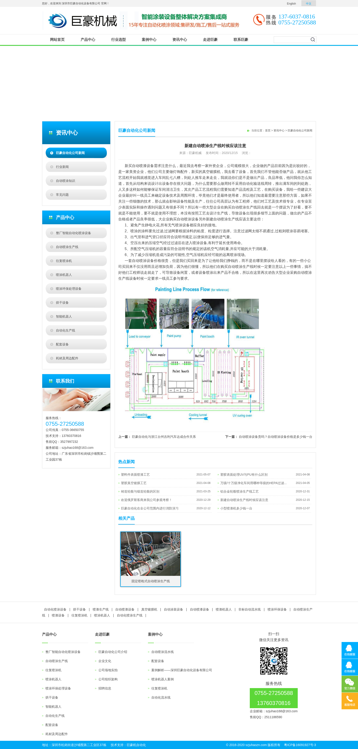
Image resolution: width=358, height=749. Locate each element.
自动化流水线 (161, 697)
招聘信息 (104, 688)
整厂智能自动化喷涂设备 (73, 233)
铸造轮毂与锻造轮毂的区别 (140, 491)
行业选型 (118, 40)
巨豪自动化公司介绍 (112, 652)
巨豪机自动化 (136, 745)
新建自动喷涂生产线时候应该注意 (244, 500)
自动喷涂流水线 (162, 652)
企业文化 (104, 661)
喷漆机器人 (224, 609)
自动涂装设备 (173, 609)
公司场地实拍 (108, 670)
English (291, 3)
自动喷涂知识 (65, 181)
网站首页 (57, 40)
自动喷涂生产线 (67, 247)
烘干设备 (62, 302)
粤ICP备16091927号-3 (300, 745)
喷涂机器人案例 (162, 679)
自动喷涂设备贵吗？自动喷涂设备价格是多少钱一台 (275, 436)
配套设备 (62, 344)
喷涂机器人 (64, 275)
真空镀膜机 (149, 609)
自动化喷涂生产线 (129, 615)
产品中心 (88, 40)
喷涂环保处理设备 (69, 288)
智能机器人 (64, 316)
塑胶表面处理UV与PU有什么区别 (244, 474)
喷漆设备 (58, 615)
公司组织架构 (108, 679)
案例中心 (149, 40)
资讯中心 (179, 40)
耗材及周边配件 (67, 358)
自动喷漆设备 (124, 609)
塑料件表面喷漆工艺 (135, 474)
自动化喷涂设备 (55, 609)
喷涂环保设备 (277, 609)
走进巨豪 (210, 40)
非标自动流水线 (249, 609)
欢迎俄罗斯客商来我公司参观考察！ (146, 500)
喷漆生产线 (101, 609)
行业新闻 (62, 167)
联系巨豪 (241, 40)
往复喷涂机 (64, 261)
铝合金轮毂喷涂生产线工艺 (239, 491)
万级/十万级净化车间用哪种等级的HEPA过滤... (253, 483)
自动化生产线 (65, 330)
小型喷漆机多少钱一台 (236, 508)
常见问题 (62, 194)
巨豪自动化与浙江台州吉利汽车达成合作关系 (164, 436)
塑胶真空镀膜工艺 (134, 483)
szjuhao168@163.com (78, 447)
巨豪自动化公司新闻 (70, 153)
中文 (308, 3)
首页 (268, 130)
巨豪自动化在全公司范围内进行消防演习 (150, 508)
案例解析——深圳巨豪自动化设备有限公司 (181, 670)
